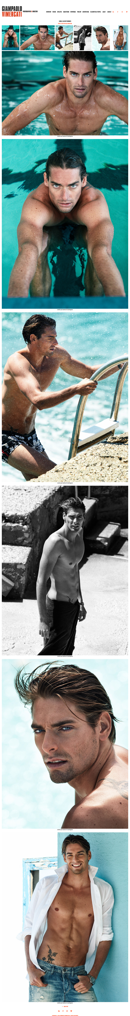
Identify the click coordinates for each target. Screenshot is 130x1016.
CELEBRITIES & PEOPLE (95, 12)
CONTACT (109, 12)
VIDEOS (54, 12)
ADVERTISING (86, 12)
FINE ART (79, 12)
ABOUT (104, 12)
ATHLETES (59, 12)
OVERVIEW (48, 12)
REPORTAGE (73, 12)
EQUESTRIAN (66, 12)
